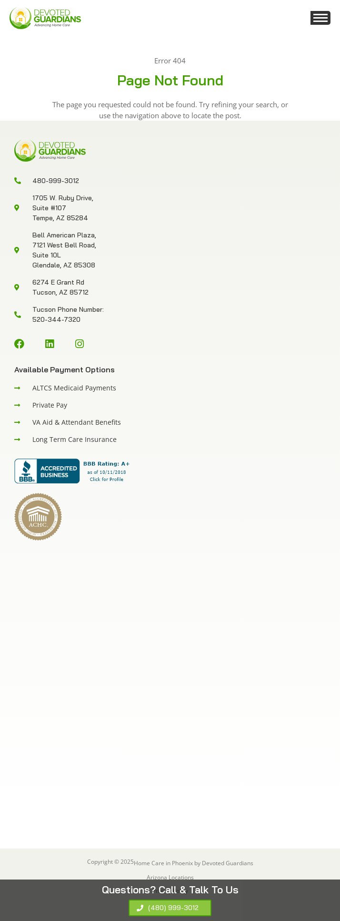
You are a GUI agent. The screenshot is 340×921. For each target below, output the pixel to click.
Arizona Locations (170, 877)
